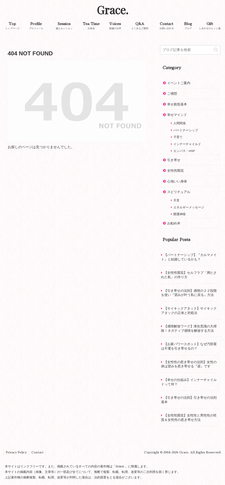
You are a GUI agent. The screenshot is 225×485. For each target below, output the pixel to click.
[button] (216, 49)
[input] (190, 49)
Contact (37, 452)
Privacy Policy (16, 452)
